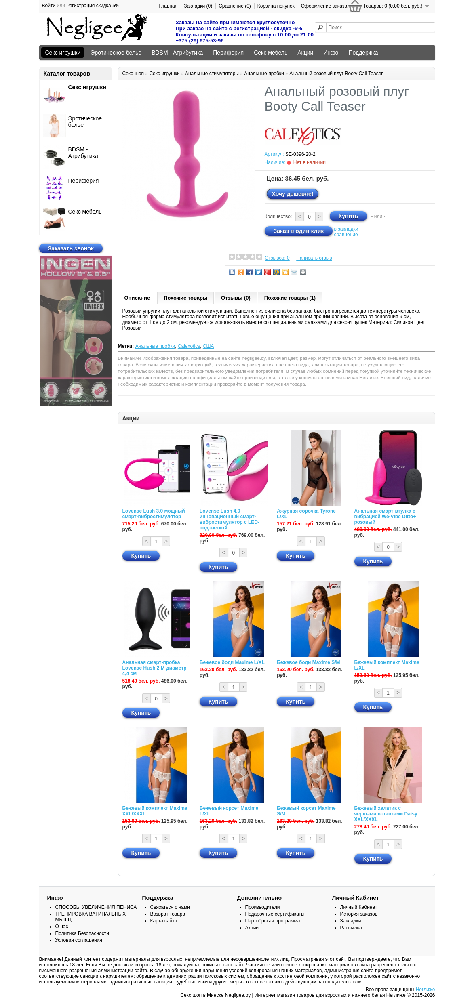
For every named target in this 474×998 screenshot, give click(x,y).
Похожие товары (185, 298)
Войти (49, 5)
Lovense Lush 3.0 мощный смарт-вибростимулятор (153, 513)
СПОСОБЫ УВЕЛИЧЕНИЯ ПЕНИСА (96, 907)
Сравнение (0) (235, 6)
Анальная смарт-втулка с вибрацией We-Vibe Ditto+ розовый (385, 516)
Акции (305, 52)
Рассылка (351, 928)
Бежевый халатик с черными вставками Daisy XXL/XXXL (385, 813)
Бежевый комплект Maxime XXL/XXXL (154, 811)
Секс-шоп (133, 73)
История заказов (359, 914)
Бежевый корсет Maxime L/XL (229, 811)
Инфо (330, 52)
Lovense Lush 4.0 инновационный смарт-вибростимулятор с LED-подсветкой (229, 519)
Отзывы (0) (236, 298)
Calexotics (189, 346)
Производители (262, 907)
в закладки (346, 229)
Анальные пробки (264, 73)
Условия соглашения (78, 940)
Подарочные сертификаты (275, 914)
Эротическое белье (116, 52)
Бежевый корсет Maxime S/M (306, 811)
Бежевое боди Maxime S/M (308, 662)
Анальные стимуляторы (212, 73)
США (208, 346)
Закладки (350, 921)
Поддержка (363, 52)
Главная (168, 6)
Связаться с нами (170, 907)
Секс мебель (270, 52)
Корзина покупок (276, 6)
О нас (61, 926)
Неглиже (425, 989)
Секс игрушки (63, 52)
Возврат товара (167, 914)
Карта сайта (163, 921)
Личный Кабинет (358, 907)
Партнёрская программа (272, 921)
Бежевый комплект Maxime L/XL (386, 665)
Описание (137, 298)
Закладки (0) (198, 6)
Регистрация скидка (92, 5)
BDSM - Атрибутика (177, 52)
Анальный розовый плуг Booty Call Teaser (336, 73)
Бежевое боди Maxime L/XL (232, 662)
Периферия (228, 52)
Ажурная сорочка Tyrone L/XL (306, 513)
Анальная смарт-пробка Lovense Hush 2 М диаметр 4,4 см (154, 668)
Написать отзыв (314, 258)
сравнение (346, 234)
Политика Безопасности (82, 933)
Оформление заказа (324, 6)
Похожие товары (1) (290, 298)
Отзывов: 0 (277, 258)
